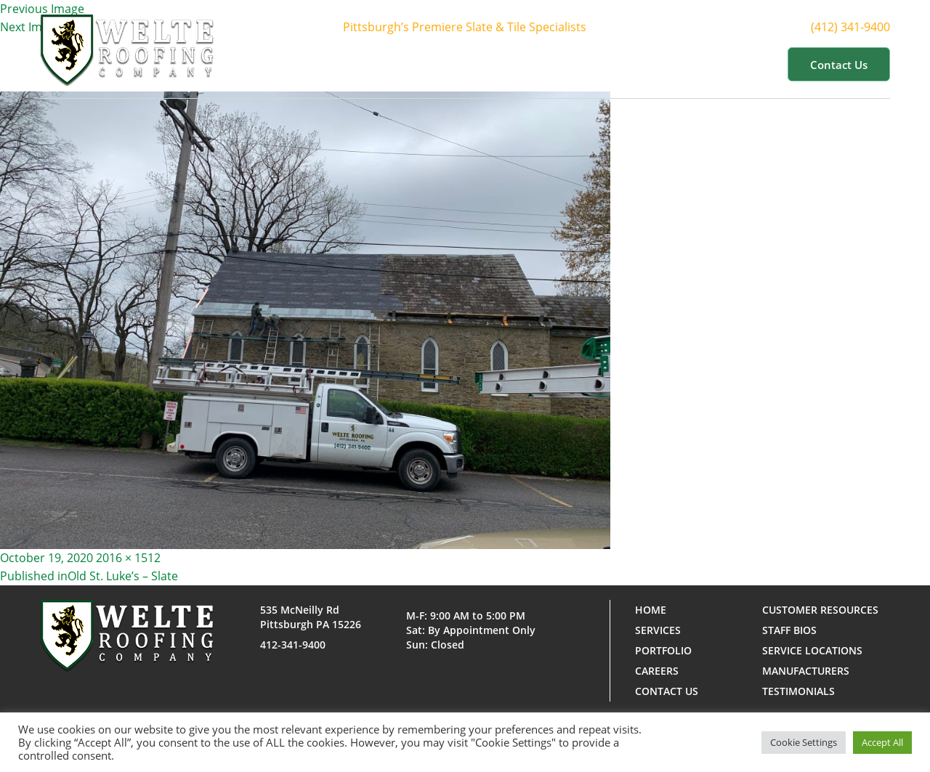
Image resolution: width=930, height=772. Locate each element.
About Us (432, 64)
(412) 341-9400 (863, 27)
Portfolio (594, 64)
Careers (657, 671)
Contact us (839, 64)
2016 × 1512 (128, 558)
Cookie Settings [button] (803, 742)
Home (363, 64)
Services (514, 64)
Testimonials (798, 691)
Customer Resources (707, 64)
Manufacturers (805, 671)
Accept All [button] (882, 742)
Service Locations (812, 650)
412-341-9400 (293, 644)
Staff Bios (789, 630)
